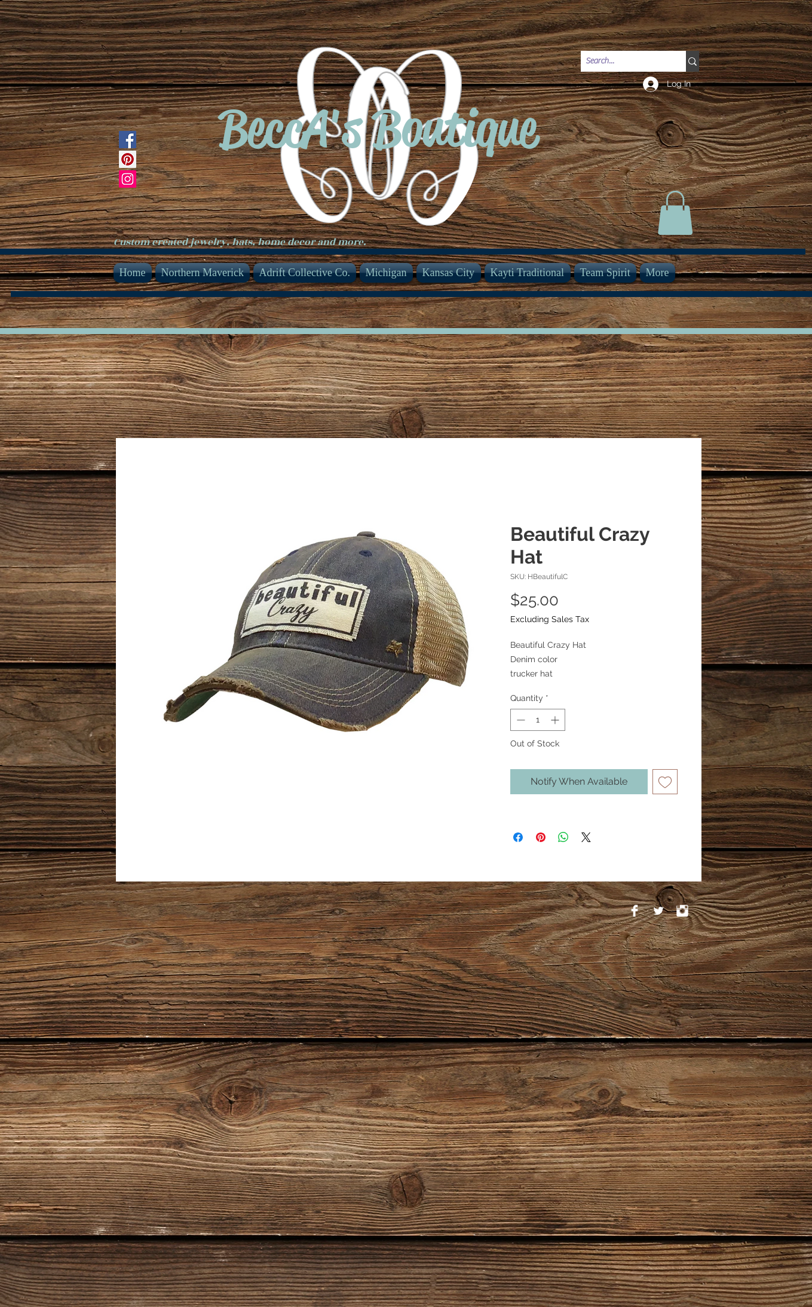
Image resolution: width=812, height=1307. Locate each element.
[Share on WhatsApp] (563, 837)
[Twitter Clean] (658, 911)
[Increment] (556, 719)
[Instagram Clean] (682, 911)
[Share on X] (586, 837)
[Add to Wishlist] (665, 781)
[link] (675, 213)
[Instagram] (127, 179)
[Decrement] (519, 719)
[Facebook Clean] (635, 911)
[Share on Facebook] (518, 837)
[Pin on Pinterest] (541, 837)
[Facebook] (127, 139)
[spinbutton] (538, 719)
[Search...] (623, 61)
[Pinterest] (127, 159)
